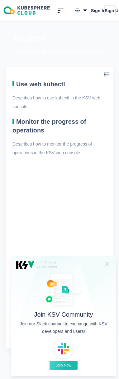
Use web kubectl (40, 84)
